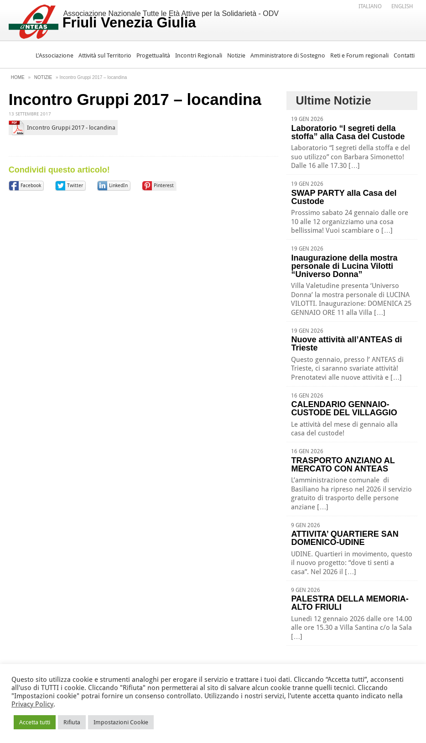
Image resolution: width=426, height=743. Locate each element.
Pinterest (164, 185)
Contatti (404, 55)
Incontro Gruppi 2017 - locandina (71, 127)
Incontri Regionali (198, 55)
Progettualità (153, 55)
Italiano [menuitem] (370, 6)
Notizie (236, 55)
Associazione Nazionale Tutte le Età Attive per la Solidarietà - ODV (170, 20)
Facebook (31, 185)
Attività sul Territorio (104, 55)
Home (18, 77)
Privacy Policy (32, 704)
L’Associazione (54, 55)
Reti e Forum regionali (359, 55)
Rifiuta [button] (71, 722)
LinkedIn (118, 185)
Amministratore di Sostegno (287, 55)
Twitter (75, 185)
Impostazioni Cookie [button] (121, 722)
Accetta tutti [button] (34, 722)
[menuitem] (370, 6)
